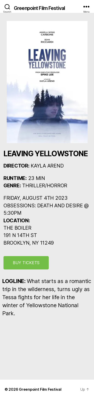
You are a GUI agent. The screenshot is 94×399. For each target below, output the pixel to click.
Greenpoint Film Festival (39, 8)
